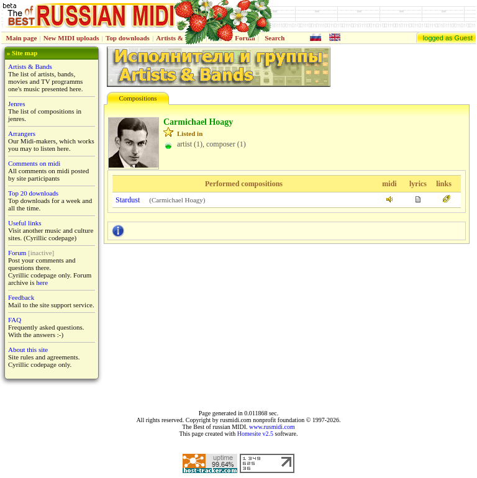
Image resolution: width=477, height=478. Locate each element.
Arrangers (21, 133)
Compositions (138, 98)
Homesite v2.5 (255, 433)
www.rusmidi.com (272, 426)
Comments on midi (34, 163)
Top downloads (128, 38)
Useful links (24, 223)
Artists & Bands (30, 66)
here (42, 282)
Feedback (21, 297)
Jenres (16, 103)
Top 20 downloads (33, 193)
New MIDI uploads (71, 38)
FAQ (14, 319)
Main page (21, 38)
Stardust (128, 200)
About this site (28, 349)
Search (274, 38)
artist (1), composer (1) (211, 144)
